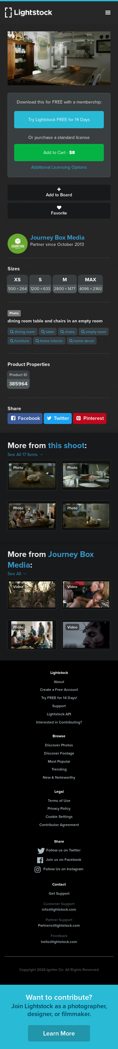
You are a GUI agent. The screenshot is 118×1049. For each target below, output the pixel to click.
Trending (59, 769)
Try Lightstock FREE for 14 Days (59, 119)
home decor (81, 340)
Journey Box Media (57, 237)
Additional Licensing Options (59, 167)
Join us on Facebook (63, 859)
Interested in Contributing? (59, 722)
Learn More (59, 1033)
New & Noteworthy (59, 777)
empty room (93, 331)
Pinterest (90, 418)
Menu (108, 13)
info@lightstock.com (59, 909)
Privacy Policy (59, 808)
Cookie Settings (59, 816)
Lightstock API (59, 714)
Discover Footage (59, 753)
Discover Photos (59, 745)
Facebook (25, 418)
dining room (22, 331)
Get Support (59, 893)
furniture (19, 340)
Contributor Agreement (59, 824)
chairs (67, 331)
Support (59, 705)
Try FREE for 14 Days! (59, 697)
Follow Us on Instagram (63, 869)
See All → (17, 573)
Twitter (58, 418)
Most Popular (59, 761)
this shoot (66, 445)
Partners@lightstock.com (59, 925)
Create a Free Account (59, 689)
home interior (49, 340)
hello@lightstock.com (59, 941)
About (59, 681)
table (47, 331)
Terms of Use (59, 800)
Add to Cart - (59, 152)
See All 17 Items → (25, 454)
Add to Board (59, 192)
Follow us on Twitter (63, 850)
